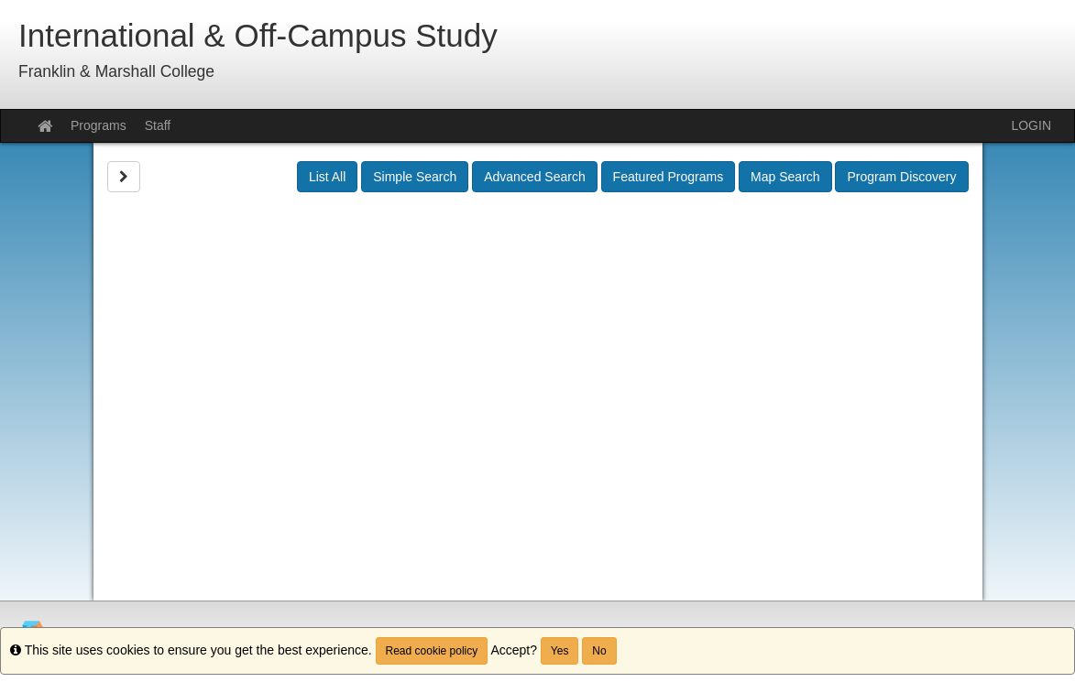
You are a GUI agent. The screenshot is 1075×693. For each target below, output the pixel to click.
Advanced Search (535, 176)
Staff (158, 125)
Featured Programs (668, 176)
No (599, 650)
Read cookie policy (432, 650)
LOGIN (1031, 125)
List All (327, 176)
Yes (560, 650)
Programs (98, 125)
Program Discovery (901, 176)
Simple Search (414, 176)
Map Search (785, 176)
